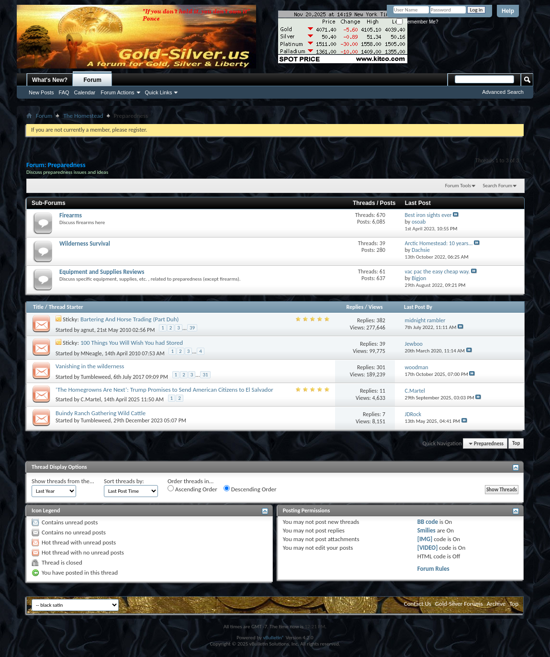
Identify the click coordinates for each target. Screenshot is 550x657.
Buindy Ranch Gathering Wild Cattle (101, 413)
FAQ (64, 92)
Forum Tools (458, 185)
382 (381, 320)
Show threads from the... (63, 481)
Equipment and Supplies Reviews (101, 271)
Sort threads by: (124, 481)
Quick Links (158, 92)
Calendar (85, 92)
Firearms (70, 215)
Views (376, 307)
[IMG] (425, 539)
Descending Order (250, 489)
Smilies (426, 530)
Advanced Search (503, 92)
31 (205, 375)
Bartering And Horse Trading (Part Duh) (129, 319)
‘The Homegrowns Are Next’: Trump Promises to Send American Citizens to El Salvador (164, 389)
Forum (92, 80)
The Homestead (83, 115)
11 (382, 390)
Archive (496, 603)
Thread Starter (66, 307)
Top (516, 444)
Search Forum (498, 185)
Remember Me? (417, 21)
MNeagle (91, 353)
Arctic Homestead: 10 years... (439, 243)
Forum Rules (433, 568)
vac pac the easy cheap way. (437, 271)
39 (192, 328)
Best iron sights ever (428, 215)
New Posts (41, 92)
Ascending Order (192, 489)
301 (381, 367)
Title (38, 307)
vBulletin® (273, 637)
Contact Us (417, 603)
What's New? (49, 80)
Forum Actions (117, 92)
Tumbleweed (96, 376)
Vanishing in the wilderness (90, 366)
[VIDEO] (427, 547)
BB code (427, 521)
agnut (87, 329)
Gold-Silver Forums (459, 603)
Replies (354, 307)
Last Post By (418, 307)
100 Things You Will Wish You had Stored (131, 342)
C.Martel (91, 399)
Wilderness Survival (84, 243)
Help (508, 11)
